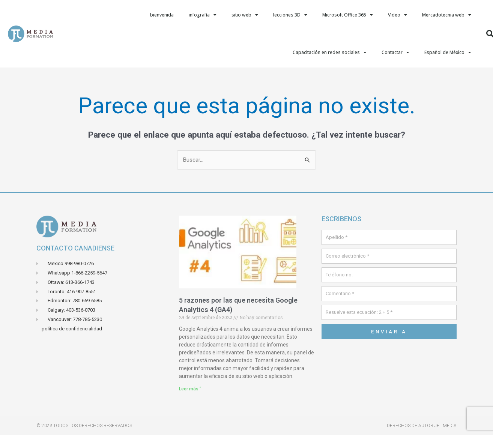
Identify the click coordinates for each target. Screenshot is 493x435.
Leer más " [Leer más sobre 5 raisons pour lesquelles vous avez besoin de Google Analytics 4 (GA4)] (190, 389)
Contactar (395, 52)
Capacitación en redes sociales (330, 52)
